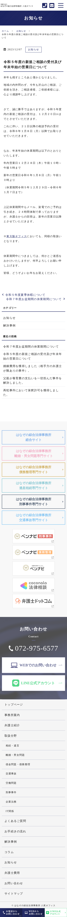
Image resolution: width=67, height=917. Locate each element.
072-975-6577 (36, 649)
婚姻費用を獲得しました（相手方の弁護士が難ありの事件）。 (32, 368)
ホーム (5, 31)
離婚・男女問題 (15, 755)
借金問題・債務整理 (18, 764)
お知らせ (21, 31)
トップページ (13, 704)
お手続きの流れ (15, 831)
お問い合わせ (13, 883)
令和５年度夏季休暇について (25, 294)
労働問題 (11, 782)
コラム (9, 852)
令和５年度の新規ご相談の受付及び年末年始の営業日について (32, 356)
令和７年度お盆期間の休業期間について (34, 299)
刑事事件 (11, 792)
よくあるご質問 (15, 820)
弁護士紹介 (12, 725)
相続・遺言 (12, 745)
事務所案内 (12, 714)
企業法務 (11, 801)
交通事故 (11, 773)
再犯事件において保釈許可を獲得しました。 (31, 392)
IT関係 (10, 811)
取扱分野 (10, 735)
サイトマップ (13, 893)
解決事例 (9, 325)
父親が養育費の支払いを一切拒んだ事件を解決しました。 (32, 380)
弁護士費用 (12, 872)
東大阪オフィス (16, 236)
